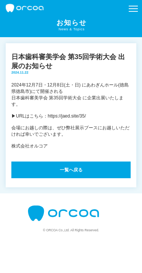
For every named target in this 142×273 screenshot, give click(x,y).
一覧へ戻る (71, 170)
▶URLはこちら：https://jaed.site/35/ (48, 116)
